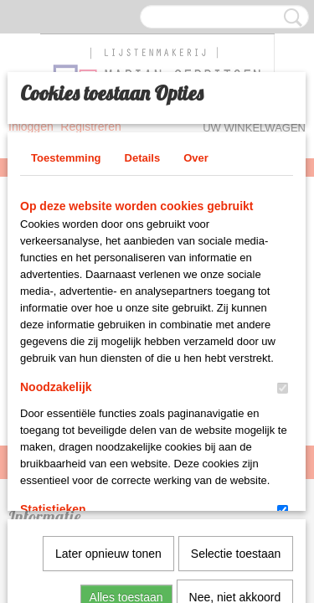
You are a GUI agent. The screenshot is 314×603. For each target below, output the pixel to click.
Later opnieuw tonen (108, 371)
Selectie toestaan (236, 371)
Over (195, 148)
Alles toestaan (126, 414)
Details (143, 148)
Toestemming (66, 148)
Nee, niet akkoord (235, 414)
